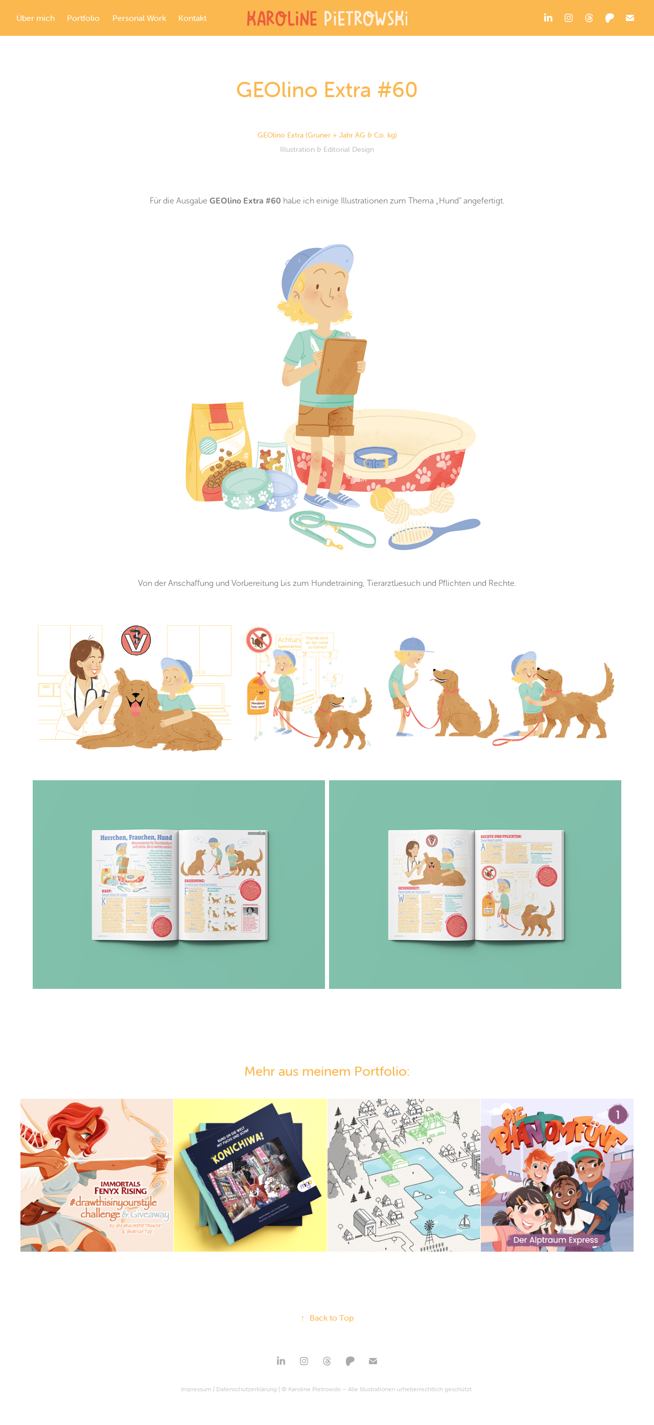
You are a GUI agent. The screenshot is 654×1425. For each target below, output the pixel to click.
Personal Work (139, 18)
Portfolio (83, 18)
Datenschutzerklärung (246, 1389)
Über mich (35, 18)
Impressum (196, 1389)
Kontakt (192, 18)
